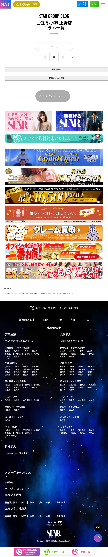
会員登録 (9, 482)
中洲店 (91, 433)
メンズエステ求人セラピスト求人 (29, 293)
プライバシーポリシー (15, 489)
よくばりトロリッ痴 (14, 417)
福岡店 (34, 372)
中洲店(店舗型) (10, 436)
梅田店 (34, 375)
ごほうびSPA (11, 363)
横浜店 (34, 351)
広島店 (7, 357)
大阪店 (18, 354)
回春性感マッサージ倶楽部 (17, 348)
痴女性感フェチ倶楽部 (15, 381)
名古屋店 (8, 354)
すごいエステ (11, 397)
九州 (40, 502)
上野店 (25, 351)
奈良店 (16, 375)
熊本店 (16, 410)
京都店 (27, 354)
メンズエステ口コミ (11, 293)
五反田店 (35, 366)
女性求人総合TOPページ (71, 341)
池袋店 (25, 366)
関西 (23, 502)
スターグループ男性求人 (16, 453)
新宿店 (25, 375)
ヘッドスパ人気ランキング (65, 293)
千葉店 (16, 369)
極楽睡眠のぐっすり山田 (48, 293)
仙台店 (16, 351)
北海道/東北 (59, 502)
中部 (32, 502)
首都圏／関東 (11, 502)
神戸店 (36, 354)
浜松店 (16, 357)
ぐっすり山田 (11, 427)
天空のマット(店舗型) (15, 407)
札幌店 (7, 351)
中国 (48, 502)
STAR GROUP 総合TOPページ (19, 341)
